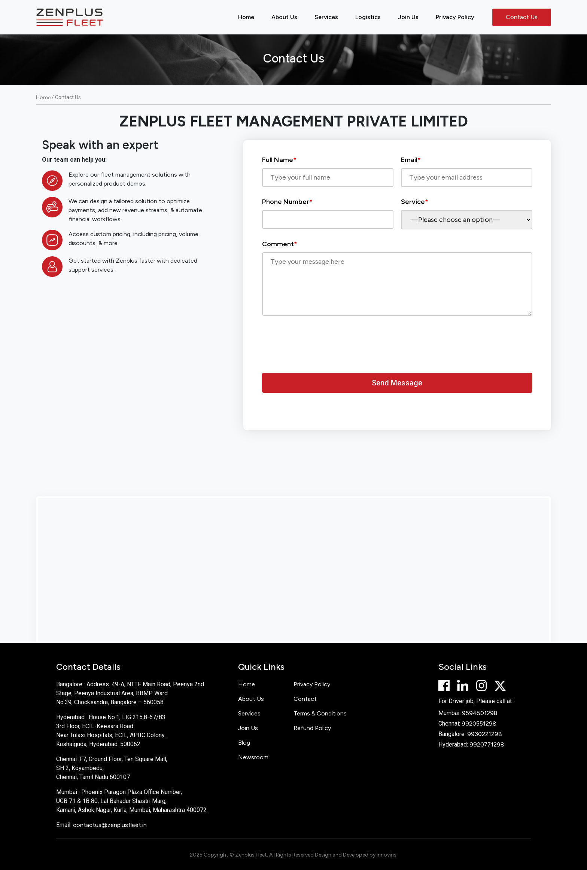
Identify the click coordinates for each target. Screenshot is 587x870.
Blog (244, 742)
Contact (305, 698)
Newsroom (253, 757)
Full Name (327, 168)
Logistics (368, 17)
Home (246, 17)
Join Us (408, 17)
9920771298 (486, 744)
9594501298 (480, 713)
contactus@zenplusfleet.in (110, 824)
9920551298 (479, 723)
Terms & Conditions (320, 713)
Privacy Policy (455, 17)
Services (326, 17)
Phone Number (327, 210)
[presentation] (319, 349)
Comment (397, 279)
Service (466, 211)
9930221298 (484, 734)
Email (466, 168)
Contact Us (522, 17)
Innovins (386, 855)
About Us (284, 17)
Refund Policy (312, 728)
